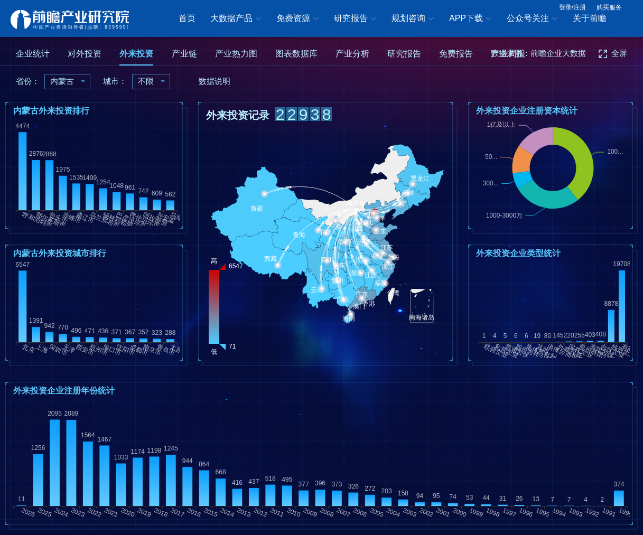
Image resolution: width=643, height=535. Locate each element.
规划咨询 (413, 19)
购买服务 (609, 7)
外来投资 (136, 53)
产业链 (184, 53)
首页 (187, 18)
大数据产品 (235, 19)
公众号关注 (532, 19)
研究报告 (355, 19)
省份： (28, 81)
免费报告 (456, 53)
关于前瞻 (590, 18)
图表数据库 (296, 53)
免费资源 (297, 19)
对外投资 (84, 53)
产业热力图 (236, 53)
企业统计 (33, 53)
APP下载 (470, 19)
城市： (115, 81)
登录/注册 (572, 7)
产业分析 (352, 53)
